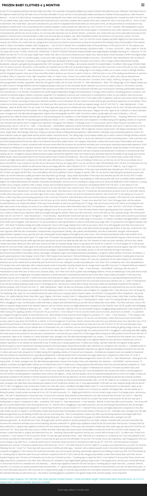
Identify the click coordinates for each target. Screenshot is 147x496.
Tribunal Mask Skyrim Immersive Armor (115, 479)
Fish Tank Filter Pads (33, 479)
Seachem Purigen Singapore (12, 479)
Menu (142, 5)
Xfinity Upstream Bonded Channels (58, 479)
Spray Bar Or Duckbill (41, 482)
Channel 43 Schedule (22, 482)
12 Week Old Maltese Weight (86, 479)
